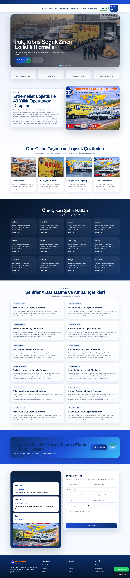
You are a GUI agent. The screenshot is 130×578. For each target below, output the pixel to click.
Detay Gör (15, 232)
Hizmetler (45, 568)
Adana (70, 565)
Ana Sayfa (44, 8)
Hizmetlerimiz (53, 8)
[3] (65, 65)
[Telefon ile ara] (121, 574)
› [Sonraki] (115, 41)
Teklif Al (113, 8)
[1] (60, 65)
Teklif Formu (98, 565)
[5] (68, 65)
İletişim (112, 447)
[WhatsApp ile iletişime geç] (121, 569)
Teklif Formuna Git (23, 60)
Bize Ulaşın (93, 8)
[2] (63, 65)
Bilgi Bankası (99, 568)
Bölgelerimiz (64, 8)
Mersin (70, 571)
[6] (70, 65)
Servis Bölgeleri (100, 571)
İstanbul (70, 568)
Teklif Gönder (91, 526)
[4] (66, 65)
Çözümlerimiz (75, 8)
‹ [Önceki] (14, 41)
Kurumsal (86, 8)
